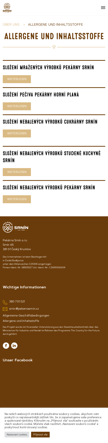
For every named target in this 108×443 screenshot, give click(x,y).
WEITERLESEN (16, 79)
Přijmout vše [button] (40, 434)
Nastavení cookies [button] (17, 434)
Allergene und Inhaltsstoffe (21, 321)
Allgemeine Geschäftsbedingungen (26, 315)
